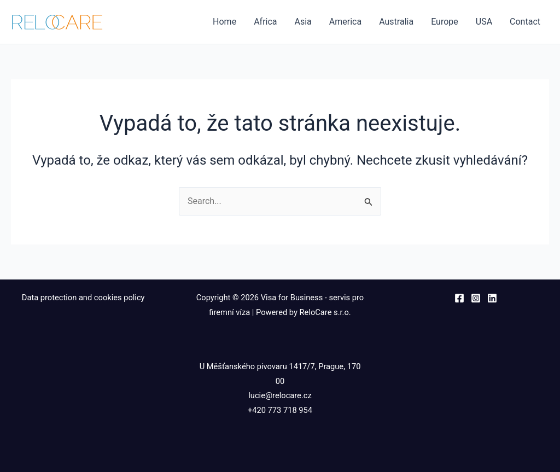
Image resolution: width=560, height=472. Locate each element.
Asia (303, 21)
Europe (444, 21)
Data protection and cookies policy (84, 297)
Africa (265, 21)
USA (484, 21)
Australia (396, 21)
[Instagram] (476, 298)
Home (224, 21)
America (345, 21)
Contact (525, 21)
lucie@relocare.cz (279, 395)
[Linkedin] (492, 298)
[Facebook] (459, 298)
